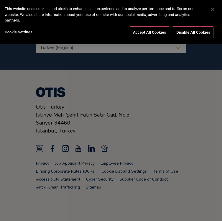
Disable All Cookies (193, 31)
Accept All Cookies (149, 31)
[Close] (212, 8)
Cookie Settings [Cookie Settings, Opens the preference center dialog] (18, 31)
